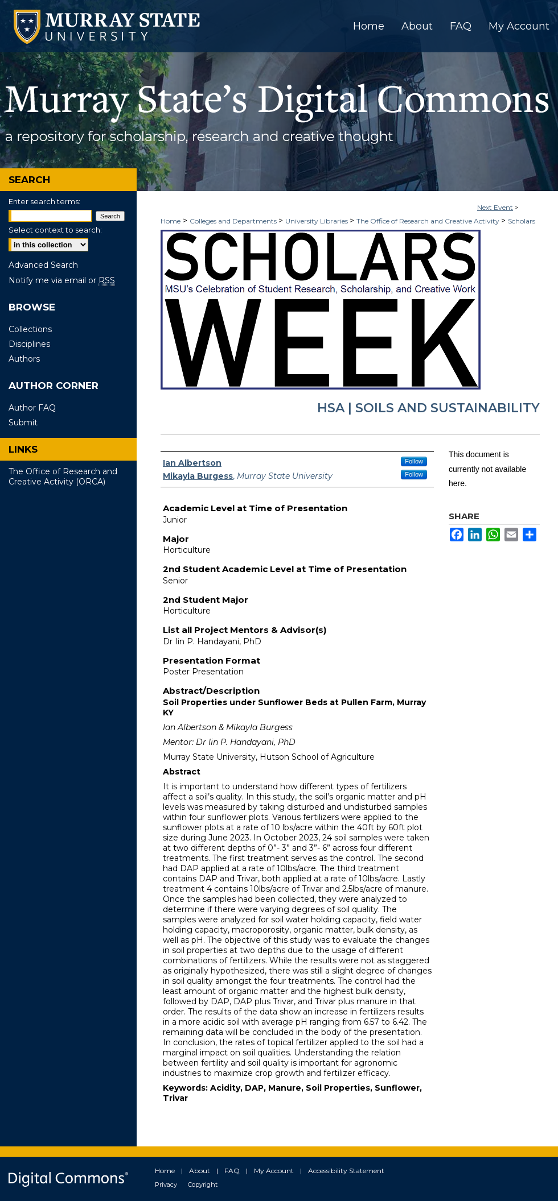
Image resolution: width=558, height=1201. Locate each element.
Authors (24, 359)
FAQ (232, 1170)
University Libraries (317, 221)
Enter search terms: (44, 201)
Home (170, 221)
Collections (30, 329)
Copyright (203, 1184)
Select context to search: (55, 229)
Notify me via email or (62, 280)
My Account (274, 1170)
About (199, 1170)
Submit (23, 422)
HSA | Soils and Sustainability (428, 408)
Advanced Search (43, 265)
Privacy (166, 1184)
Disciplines (29, 344)
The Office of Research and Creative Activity (428, 221)
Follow (414, 461)
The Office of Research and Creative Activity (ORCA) (63, 476)
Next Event (495, 207)
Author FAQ (32, 408)
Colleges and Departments (234, 221)
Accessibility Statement (346, 1170)
